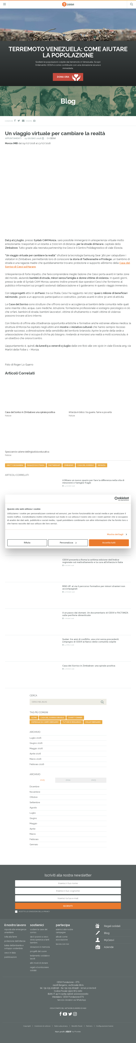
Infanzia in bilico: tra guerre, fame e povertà (90, 398)
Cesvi (52, 138)
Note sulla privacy (61, 1026)
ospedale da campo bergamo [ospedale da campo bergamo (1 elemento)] (45, 722)
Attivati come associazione (62, 938)
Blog (106, 933)
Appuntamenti (13, 138)
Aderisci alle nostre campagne (64, 931)
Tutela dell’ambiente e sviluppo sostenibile (13, 946)
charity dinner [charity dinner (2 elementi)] (75, 718)
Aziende (109, 947)
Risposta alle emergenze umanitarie (15, 931)
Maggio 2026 (36, 748)
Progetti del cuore (38, 951)
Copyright (27, 1026)
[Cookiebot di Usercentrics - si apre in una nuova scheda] (116, 499)
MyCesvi (109, 940)
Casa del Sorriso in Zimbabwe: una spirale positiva (30, 398)
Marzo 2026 (35, 759)
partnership (54, 465)
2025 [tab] (42, 780)
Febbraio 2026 (37, 764)
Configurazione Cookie (104, 1026)
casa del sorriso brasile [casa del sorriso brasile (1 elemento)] (52, 718)
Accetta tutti (108, 542)
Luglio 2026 (35, 738)
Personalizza (68, 542)
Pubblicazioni (10, 957)
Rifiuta (27, 542)
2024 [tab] (68, 780)
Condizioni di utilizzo (42, 1026)
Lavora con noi (62, 944)
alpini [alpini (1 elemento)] (34, 718)
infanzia (102, 465)
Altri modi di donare (39, 963)
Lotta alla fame (10, 937)
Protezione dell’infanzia (14, 941)
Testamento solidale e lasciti (39, 957)
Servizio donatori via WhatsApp (71, 1000)
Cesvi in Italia (10, 953)
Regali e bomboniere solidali (39, 968)
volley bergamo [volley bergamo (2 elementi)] (93, 722)
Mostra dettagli (115, 534)
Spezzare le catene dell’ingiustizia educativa (27, 437)
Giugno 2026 (36, 743)
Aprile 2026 (35, 753)
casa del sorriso (85, 465)
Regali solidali (112, 926)
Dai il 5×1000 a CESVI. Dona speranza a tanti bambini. (39, 940)
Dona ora (63, 77)
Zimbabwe (68, 465)
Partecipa (63, 925)
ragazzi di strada (35, 465)
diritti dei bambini (15, 465)
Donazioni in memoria (40, 947)
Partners (89, 1026)
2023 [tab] (93, 780)
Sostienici (37, 925)
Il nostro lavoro (15, 925)
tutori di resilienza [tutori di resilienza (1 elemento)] (71, 722)
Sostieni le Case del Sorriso (38, 931)
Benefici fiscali (77, 1026)
